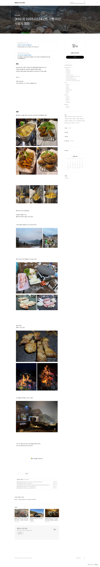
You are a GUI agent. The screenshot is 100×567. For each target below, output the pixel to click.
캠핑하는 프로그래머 (20, 2)
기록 (67, 92)
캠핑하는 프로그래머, (68, 116)
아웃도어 (18, 479)
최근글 (66, 128)
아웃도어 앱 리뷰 (69, 75)
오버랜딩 (68, 70)
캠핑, (68, 122)
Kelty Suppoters (70, 77)
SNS (67, 87)
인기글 (69, 128)
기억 (67, 101)
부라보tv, (74, 116)
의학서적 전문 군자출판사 (24, 45)
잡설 (67, 91)
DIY (67, 107)
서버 (67, 85)
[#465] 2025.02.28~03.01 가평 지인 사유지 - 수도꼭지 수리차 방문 (29, 481)
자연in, (78, 122)
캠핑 (21, 479)
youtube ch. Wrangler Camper (73, 80)
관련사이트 (78, 557)
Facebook (67, 140)
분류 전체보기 (68, 65)
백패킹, (72, 122)
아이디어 (68, 102)
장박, (74, 120)
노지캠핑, (66, 118)
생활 (67, 106)
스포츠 (68, 73)
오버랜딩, (70, 118)
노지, (75, 122)
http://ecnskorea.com (21, 53)
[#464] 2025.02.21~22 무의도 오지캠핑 (24, 483)
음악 (67, 96)
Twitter (72, 140)
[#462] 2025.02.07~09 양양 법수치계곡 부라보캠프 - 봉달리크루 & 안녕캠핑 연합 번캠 (33, 484)
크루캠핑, (77, 118)
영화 (67, 98)
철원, (65, 122)
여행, (77, 116)
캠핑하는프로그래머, (81, 120)
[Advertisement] (37, 458)
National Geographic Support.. (73, 76)
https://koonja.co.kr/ (21, 42)
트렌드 (68, 88)
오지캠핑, (66, 120)
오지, (76, 120)
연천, (70, 122)
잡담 (67, 99)
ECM (67, 84)
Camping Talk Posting (71, 79)
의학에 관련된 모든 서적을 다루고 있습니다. (28, 46)
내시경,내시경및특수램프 (24, 55)
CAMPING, (70, 120)
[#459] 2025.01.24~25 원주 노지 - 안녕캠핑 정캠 (26, 487)
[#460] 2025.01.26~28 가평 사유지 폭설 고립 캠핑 (26, 486)
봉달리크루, (82, 118)
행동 (66, 104)
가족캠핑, (73, 118)
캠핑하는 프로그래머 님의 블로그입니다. (24, 530)
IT (66, 82)
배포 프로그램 (69, 90)
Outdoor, (80, 116)
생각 (66, 95)
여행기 (68, 72)
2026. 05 (75, 156)
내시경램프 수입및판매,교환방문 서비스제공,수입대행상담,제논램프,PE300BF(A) (33, 57)
